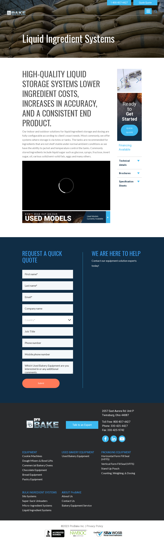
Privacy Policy (94, 526)
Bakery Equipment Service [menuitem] (77, 505)
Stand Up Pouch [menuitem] (110, 468)
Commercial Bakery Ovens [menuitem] (37, 465)
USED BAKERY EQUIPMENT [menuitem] (78, 452)
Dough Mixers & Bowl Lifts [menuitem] (37, 460)
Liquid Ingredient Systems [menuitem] (36, 510)
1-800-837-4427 (119, 2)
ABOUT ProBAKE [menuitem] (71, 492)
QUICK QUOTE (129, 130)
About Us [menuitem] (67, 496)
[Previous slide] (121, 80)
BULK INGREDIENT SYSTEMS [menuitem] (39, 492)
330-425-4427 (119, 425)
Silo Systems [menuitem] (29, 496)
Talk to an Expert (82, 425)
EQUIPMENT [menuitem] (29, 452)
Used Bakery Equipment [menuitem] (75, 456)
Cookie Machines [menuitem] (32, 456)
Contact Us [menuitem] (68, 500)
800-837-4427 (121, 421)
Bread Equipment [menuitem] (32, 474)
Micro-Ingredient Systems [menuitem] (37, 505)
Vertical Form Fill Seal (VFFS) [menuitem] (117, 463)
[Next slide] (137, 80)
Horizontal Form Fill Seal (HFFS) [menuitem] (115, 457)
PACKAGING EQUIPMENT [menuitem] (116, 452)
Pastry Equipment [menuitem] (32, 479)
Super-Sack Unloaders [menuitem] (34, 500)
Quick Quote (145, 2)
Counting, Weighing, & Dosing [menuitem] (118, 473)
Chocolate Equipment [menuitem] (34, 469)
